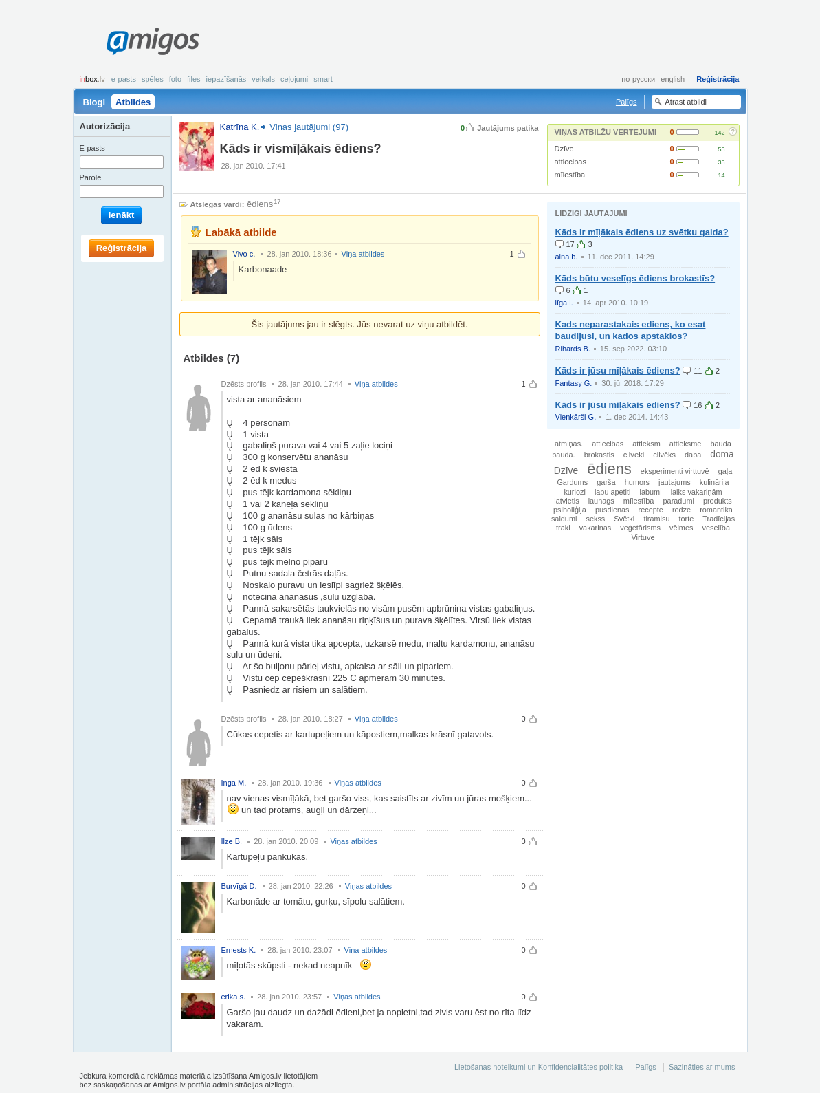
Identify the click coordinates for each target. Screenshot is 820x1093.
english (673, 79)
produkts (717, 501)
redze (681, 510)
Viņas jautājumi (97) (308, 127)
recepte (651, 510)
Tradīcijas (718, 519)
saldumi (564, 519)
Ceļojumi (294, 79)
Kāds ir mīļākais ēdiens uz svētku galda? (642, 232)
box (92, 79)
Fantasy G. (573, 383)
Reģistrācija (717, 79)
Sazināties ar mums (702, 1067)
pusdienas (612, 510)
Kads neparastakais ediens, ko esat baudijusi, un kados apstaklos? (630, 330)
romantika (716, 510)
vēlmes (681, 527)
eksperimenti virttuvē (675, 471)
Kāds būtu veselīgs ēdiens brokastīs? (635, 278)
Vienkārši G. (576, 417)
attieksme (685, 444)
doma (721, 454)
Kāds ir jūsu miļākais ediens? (617, 405)
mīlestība (570, 175)
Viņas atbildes (358, 783)
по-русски (638, 79)
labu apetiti (613, 492)
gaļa (725, 471)
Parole (91, 177)
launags (601, 501)
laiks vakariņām (696, 492)
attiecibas (570, 162)
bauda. (563, 455)
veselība (716, 527)
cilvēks (664, 455)
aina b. (566, 256)
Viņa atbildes (363, 254)
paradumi (678, 501)
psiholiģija (569, 510)
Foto (175, 79)
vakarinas (595, 527)
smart (323, 79)
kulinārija (714, 482)
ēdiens (260, 204)
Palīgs (626, 102)
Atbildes (133, 102)
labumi (651, 492)
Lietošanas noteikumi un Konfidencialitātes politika (538, 1067)
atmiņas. (569, 444)
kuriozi (574, 492)
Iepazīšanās (226, 79)
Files (194, 79)
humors (637, 482)
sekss (595, 519)
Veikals (263, 79)
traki (563, 527)
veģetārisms (640, 527)
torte (686, 519)
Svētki (624, 519)
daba (693, 455)
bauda (720, 444)
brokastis (599, 455)
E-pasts (123, 79)
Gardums (572, 482)
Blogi (94, 102)
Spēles (153, 79)
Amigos (153, 41)
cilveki (634, 455)
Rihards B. (572, 349)
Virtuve (642, 537)
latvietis (566, 501)
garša (606, 482)
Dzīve (564, 148)
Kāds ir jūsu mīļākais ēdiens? (617, 370)
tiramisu (656, 519)
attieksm (646, 444)
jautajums (674, 482)
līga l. (564, 303)
